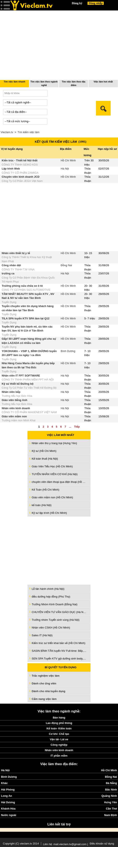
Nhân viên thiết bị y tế (16, 253)
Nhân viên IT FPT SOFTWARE (21, 375)
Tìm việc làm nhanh (14, 81)
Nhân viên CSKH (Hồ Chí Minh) (51, 627)
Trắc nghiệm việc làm (48, 676)
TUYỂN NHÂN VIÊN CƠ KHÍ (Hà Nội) (54, 474)
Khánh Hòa (8, 808)
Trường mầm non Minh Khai (18, 420)
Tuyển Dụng (9, 302)
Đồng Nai (66, 265)
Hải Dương (8, 802)
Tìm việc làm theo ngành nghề (44, 83)
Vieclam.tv (7, 132)
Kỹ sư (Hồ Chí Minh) (44, 450)
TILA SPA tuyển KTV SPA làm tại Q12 (26, 318)
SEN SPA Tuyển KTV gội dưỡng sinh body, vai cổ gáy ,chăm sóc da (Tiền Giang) (59, 658)
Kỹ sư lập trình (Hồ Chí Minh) (49, 512)
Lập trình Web (11, 168)
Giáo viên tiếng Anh (14, 400)
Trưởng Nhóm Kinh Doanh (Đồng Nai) (54, 604)
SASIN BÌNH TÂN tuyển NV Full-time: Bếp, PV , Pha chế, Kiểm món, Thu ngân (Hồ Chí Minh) (59, 650)
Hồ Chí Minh (68, 160)
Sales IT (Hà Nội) (42, 635)
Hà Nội (65, 168)
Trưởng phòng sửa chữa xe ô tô (22, 285)
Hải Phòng (7, 789)
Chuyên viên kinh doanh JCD (20, 176)
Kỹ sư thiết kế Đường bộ (17, 383)
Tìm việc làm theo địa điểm (73, 83)
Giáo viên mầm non (14, 416)
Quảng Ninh (109, 795)
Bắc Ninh (111, 789)
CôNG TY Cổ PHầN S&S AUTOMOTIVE (26, 289)
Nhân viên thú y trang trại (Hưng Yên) (54, 443)
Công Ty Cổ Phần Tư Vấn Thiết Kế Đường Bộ (29, 387)
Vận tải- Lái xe (59, 739)
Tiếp (77, 426)
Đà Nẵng (111, 783)
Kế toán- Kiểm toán (58, 728)
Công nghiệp (59, 744)
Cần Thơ (111, 808)
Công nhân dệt (11, 265)
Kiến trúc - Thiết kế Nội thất (19, 160)
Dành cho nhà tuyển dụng (48, 691)
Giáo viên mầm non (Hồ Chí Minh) (52, 497)
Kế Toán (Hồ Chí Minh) (45, 489)
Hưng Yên (110, 802)
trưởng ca (8, 273)
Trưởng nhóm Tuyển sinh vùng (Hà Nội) (55, 619)
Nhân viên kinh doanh (16, 408)
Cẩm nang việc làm (44, 698)
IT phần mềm (59, 755)
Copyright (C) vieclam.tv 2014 (21, 843)
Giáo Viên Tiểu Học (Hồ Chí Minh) (52, 466)
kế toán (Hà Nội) (41, 505)
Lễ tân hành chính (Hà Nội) (48, 588)
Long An (6, 795)
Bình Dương (68, 351)
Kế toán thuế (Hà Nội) (45, 458)
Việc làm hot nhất (103, 81)
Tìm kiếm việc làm (28, 132)
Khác (4, 783)
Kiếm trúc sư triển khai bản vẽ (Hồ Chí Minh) (58, 643)
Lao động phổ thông (59, 723)
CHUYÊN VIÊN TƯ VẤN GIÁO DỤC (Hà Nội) (59, 612)
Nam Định (110, 815)
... (70, 426)
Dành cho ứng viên (44, 683)
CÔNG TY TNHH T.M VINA (18, 269)
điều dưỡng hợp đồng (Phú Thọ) (51, 596)
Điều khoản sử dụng (102, 843)
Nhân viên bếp (11, 391)
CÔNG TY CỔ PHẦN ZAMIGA (20, 172)
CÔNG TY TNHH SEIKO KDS (20, 164)
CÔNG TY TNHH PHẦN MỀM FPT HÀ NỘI (28, 379)
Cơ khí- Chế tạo (59, 733)
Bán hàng (59, 717)
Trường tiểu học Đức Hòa (17, 395)
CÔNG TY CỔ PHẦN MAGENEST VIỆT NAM (29, 412)
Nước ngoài (8, 815)
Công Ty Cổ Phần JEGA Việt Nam (22, 181)
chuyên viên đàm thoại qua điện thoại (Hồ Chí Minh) (59, 481)
